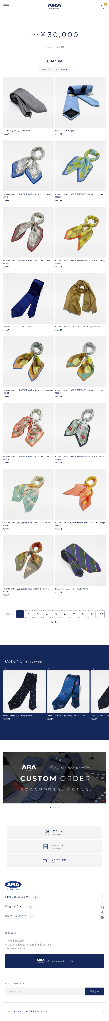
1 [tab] (50, 807)
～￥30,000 (59, 47)
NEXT (54, 622)
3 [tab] (55, 807)
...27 (100, 614)
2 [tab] (53, 807)
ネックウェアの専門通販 (24, 1011)
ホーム (47, 47)
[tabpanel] (54, 777)
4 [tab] (58, 807)
